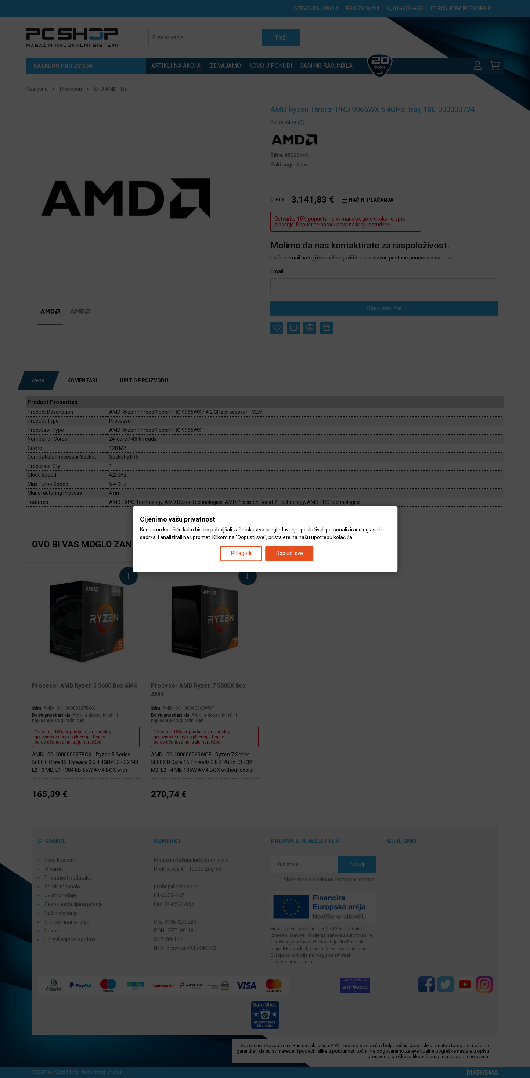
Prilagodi (241, 553)
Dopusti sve (289, 553)
